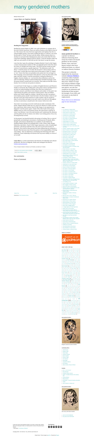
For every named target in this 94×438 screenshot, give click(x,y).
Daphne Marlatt (20, 152)
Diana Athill (63, 263)
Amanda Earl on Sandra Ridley (69, 115)
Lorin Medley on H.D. (67, 181)
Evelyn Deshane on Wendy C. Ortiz (70, 150)
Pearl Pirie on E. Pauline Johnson (69, 199)
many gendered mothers (42, 7)
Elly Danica (67, 268)
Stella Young (70, 306)
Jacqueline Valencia (66, 278)
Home (36, 193)
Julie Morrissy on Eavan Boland (69, 165)
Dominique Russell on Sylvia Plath (69, 133)
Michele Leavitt (76, 292)
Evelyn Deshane (65, 272)
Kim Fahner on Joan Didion (68, 174)
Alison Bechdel (76, 250)
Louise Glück (74, 288)
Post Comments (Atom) (23, 195)
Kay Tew (74, 284)
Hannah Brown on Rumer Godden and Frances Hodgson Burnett (70, 156)
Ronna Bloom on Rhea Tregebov (69, 203)
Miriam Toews (71, 294)
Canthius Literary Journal (68, 373)
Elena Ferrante (73, 267)
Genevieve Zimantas (72, 273)
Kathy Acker (69, 284)
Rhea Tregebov (72, 298)
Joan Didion (67, 282)
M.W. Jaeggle (74, 289)
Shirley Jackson (64, 305)
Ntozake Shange (71, 297)
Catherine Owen (76, 257)
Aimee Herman (76, 248)
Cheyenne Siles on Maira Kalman (69, 124)
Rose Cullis (67, 301)
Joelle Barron (73, 282)
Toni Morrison (75, 311)
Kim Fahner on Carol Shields (68, 170)
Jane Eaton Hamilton (67, 279)
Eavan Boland (71, 266)
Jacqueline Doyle (75, 277)
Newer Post (16, 193)
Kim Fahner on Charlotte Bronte (69, 171)
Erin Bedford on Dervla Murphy (69, 144)
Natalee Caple (71, 295)
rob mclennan (65, 358)
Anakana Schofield (65, 252)
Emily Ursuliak (74, 269)
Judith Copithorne (68, 283)
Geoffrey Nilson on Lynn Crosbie (69, 153)
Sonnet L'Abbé (66, 357)
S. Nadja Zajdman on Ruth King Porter (70, 206)
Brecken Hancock (76, 256)
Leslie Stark (63, 287)
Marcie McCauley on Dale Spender (69, 186)
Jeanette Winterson (66, 280)
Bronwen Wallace (64, 257)
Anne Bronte (77, 252)
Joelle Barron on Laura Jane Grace (70, 164)
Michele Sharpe (71, 293)
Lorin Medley (68, 288)
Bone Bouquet (65, 371)
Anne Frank (69, 253)
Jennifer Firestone (66, 354)
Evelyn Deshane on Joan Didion (69, 149)
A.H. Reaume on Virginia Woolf (69, 109)
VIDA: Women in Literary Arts (68, 383)
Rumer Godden (72, 301)
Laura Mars (25, 152)
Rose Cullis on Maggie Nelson (69, 205)
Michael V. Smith (68, 292)
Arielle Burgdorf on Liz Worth (68, 121)
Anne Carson (64, 253)
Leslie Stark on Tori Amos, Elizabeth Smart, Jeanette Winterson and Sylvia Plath (71, 180)
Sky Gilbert (77, 305)
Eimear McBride (77, 266)
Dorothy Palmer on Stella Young (69, 134)
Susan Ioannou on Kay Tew (68, 220)
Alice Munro (64, 250)
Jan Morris (73, 278)
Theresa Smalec (69, 311)
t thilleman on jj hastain (67, 224)
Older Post (55, 193)
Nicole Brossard (65, 297)
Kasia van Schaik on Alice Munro (69, 167)
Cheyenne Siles (72, 258)
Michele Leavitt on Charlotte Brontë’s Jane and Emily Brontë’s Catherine (71, 188)
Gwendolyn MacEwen (69, 274)
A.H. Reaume (64, 248)
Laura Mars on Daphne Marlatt (69, 177)
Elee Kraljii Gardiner (66, 267)
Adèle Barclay (65, 349)
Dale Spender (68, 261)
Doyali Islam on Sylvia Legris (68, 136)
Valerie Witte (74, 312)
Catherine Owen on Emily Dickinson (70, 122)
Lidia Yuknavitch (75, 287)
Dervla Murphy (76, 262)
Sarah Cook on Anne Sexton (68, 208)
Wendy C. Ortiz (67, 314)
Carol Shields (70, 257)
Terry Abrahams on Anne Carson (69, 227)
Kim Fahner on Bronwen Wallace (69, 168)
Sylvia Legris (74, 309)
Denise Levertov (69, 262)
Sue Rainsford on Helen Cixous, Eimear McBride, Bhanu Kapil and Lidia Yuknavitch (71, 218)
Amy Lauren (71, 251)
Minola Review (66, 378)
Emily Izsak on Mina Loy (67, 141)
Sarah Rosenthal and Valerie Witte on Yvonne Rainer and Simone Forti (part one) (71, 213)
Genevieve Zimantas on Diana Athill (70, 152)
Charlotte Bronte (65, 258)
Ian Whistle (68, 277)
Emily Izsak (68, 269)
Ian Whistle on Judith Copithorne (69, 157)
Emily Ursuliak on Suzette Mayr (69, 143)
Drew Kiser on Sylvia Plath (68, 137)
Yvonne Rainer (73, 314)
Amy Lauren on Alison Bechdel (69, 116)
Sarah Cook (69, 304)
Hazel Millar (67, 275)
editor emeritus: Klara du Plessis (69, 364)
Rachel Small (64, 298)
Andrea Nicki (71, 252)
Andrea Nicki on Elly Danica (68, 119)
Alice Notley (70, 250)
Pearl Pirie (77, 297)
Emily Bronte (73, 268)
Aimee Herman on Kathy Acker (69, 112)
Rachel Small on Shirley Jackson (69, 201)
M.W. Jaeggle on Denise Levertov (69, 184)
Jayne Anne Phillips (76, 279)
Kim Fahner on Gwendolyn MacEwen (70, 173)
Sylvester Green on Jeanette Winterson (70, 223)
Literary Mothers (66, 377)
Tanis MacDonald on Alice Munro (69, 226)
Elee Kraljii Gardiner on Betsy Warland (70, 140)
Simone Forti (71, 305)
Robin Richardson (74, 300)
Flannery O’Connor (73, 272)
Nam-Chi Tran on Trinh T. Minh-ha (69, 195)
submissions (75, 306)
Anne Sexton (74, 253)
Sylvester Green (67, 309)
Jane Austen (78, 278)
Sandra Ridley (64, 304)
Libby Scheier (69, 287)
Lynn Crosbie (68, 289)
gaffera (49, 435)
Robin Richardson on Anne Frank (69, 202)
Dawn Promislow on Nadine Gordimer (70, 129)
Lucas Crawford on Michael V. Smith (70, 183)
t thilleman (67, 310)
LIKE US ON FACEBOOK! (68, 415)
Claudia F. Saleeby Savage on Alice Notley (71, 128)
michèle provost (64, 293)
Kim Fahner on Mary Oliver (68, 176)
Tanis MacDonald (74, 310)
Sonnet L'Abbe (64, 306)
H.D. (75, 274)
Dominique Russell (70, 263)
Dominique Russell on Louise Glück (70, 131)
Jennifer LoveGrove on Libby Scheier (70, 162)
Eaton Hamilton (65, 266)
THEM (64, 381)
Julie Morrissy (74, 283)
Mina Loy (66, 294)
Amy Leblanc (76, 251)
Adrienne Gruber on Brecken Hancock (70, 110)
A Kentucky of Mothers (23, 428)
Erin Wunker (65, 363)
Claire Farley (69, 259)
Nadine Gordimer (77, 294)
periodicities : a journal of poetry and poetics (71, 380)
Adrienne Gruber (70, 248)
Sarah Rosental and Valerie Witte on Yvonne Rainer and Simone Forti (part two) (71, 210)
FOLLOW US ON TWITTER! (68, 416)
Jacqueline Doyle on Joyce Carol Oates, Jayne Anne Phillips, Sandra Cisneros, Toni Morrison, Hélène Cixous (71, 160)
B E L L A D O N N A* (67, 370)
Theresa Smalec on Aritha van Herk (70, 229)
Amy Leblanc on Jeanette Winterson (70, 118)
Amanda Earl (64, 251)
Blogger (57, 435)
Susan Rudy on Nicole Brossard (69, 221)
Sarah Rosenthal (76, 304)
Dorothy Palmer (77, 263)
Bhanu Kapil (68, 256)
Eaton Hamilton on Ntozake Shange (70, 139)
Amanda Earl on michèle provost (69, 113)
